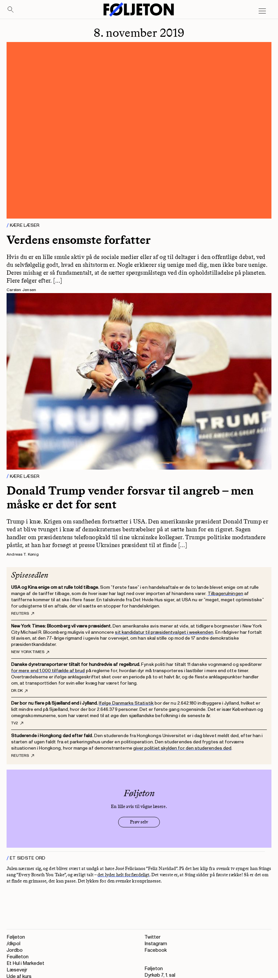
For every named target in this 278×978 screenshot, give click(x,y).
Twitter (152, 937)
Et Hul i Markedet (25, 963)
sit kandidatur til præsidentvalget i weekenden (164, 632)
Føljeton (16, 937)
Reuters (22, 613)
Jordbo (15, 950)
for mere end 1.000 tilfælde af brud (48, 671)
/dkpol (13, 943)
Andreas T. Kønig (23, 554)
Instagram (155, 943)
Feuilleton (18, 956)
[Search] (11, 10)
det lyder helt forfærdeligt (123, 875)
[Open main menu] (262, 11)
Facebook (155, 950)
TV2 (17, 723)
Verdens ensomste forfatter (79, 240)
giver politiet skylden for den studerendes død (182, 748)
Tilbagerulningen (225, 593)
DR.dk (19, 690)
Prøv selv (139, 822)
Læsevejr (17, 970)
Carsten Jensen (21, 290)
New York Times (30, 652)
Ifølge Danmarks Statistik (126, 703)
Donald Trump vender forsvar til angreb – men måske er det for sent (130, 497)
